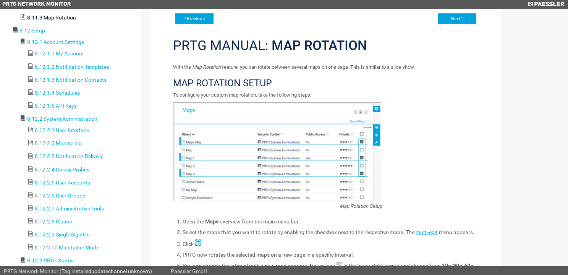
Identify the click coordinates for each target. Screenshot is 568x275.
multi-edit (427, 232)
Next (455, 18)
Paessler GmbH (189, 271)
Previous (196, 18)
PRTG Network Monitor (31, 271)
